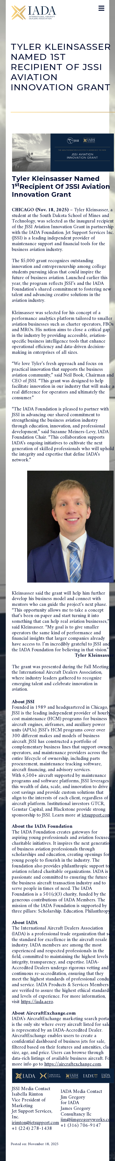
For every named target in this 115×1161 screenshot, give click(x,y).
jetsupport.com (96, 815)
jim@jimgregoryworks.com (87, 1120)
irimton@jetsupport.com (35, 1123)
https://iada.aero (37, 1002)
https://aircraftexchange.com (72, 1064)
